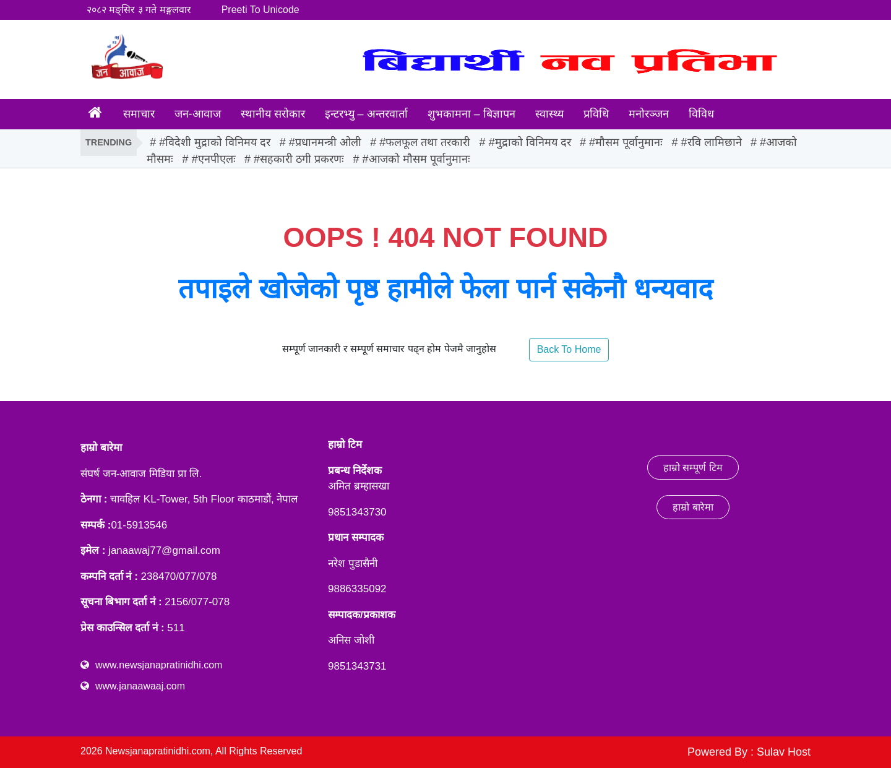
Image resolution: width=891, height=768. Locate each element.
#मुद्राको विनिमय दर (530, 142)
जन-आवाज (197, 114)
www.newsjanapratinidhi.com (158, 665)
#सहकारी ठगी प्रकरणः (299, 159)
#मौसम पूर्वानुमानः (626, 142)
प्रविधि (596, 114)
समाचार (139, 114)
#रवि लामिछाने (711, 142)
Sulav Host (784, 752)
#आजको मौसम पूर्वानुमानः (416, 159)
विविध (701, 114)
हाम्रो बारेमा (693, 507)
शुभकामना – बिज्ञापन (471, 114)
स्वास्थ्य (549, 114)
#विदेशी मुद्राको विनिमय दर (214, 142)
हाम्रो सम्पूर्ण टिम (693, 467)
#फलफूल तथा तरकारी (424, 142)
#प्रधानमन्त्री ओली (325, 142)
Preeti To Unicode (260, 9)
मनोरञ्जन (649, 114)
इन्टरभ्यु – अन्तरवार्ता (366, 114)
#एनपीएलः (214, 159)
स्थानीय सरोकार (273, 114)
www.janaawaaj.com (140, 686)
